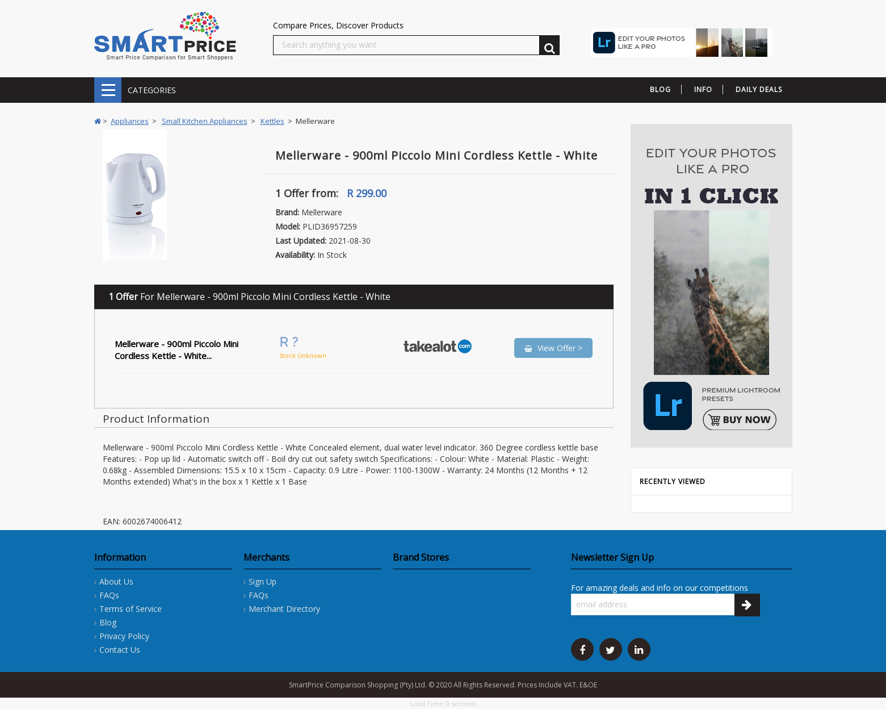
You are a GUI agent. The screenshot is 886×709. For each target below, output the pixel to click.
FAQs (109, 595)
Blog (107, 622)
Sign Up (262, 581)
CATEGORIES (107, 90)
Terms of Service (130, 608)
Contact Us (119, 649)
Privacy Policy (124, 636)
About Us (116, 581)
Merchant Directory (284, 608)
